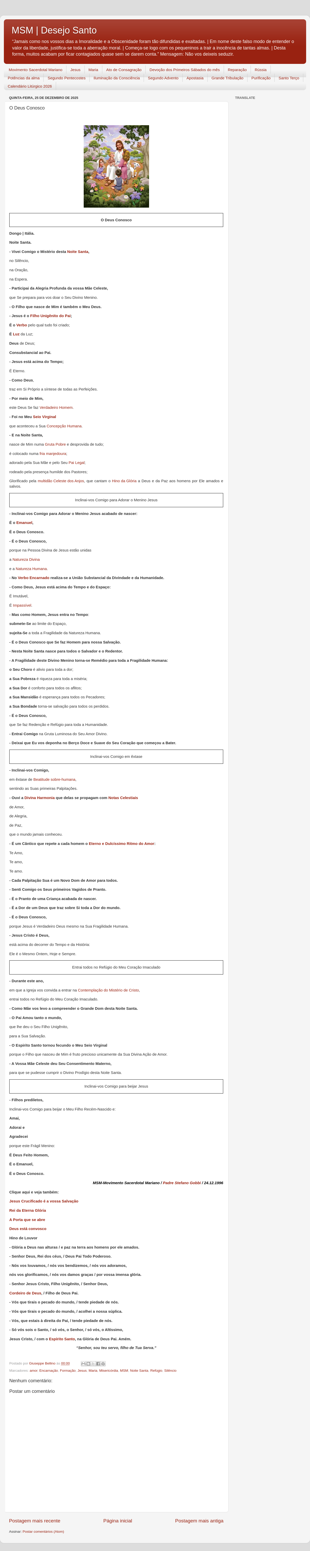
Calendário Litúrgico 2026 (30, 86)
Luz (16, 334)
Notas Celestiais (123, 798)
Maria (93, 69)
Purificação (260, 78)
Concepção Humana (64, 426)
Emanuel (24, 523)
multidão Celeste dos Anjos (61, 481)
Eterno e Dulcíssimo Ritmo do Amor (121, 844)
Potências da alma (24, 78)
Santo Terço (288, 78)
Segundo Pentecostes (67, 78)
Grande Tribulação (227, 78)
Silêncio (170, 1370)
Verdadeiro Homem (56, 407)
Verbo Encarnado (33, 578)
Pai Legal (76, 463)
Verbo (21, 325)
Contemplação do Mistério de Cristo (108, 990)
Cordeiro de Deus (25, 1293)
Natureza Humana (31, 569)
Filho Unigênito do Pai (50, 316)
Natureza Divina (26, 559)
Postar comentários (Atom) (43, 1531)
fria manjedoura (53, 454)
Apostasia (195, 78)
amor (33, 1370)
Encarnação (48, 1370)
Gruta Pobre (55, 444)
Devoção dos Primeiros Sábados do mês (185, 69)
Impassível (22, 605)
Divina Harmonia (40, 798)
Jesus (75, 69)
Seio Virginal (44, 417)
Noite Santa (77, 252)
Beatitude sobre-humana (54, 779)
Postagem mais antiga (199, 1520)
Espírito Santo (62, 1339)
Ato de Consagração (124, 69)
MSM (124, 1370)
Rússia (261, 69)
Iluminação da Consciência (117, 78)
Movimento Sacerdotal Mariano (36, 69)
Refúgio (156, 1370)
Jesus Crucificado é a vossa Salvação (43, 1201)
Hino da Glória (124, 481)
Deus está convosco (28, 1229)
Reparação (237, 69)
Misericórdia (108, 1370)
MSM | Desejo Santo (54, 30)
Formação (68, 1370)
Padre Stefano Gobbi (182, 1183)
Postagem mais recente (34, 1520)
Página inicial (117, 1520)
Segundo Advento (163, 78)
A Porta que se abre (27, 1220)
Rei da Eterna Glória (27, 1210)
